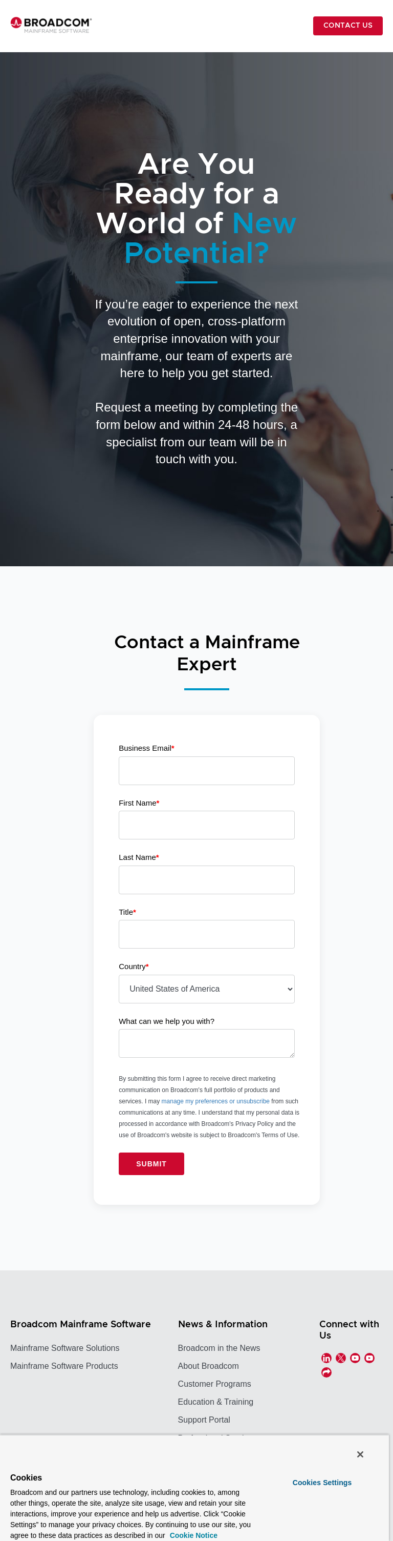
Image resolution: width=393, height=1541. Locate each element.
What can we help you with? (166, 1021)
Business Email (146, 748)
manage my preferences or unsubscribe (216, 1101)
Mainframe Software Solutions (64, 1348)
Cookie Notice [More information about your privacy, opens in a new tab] (192, 1535)
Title (127, 912)
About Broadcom (208, 1366)
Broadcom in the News (219, 1348)
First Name (139, 802)
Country (133, 966)
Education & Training (216, 1402)
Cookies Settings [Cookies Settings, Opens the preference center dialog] (322, 1482)
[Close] (360, 1454)
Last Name (139, 857)
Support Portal (204, 1419)
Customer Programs (214, 1384)
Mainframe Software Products (64, 1366)
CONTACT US (348, 25)
